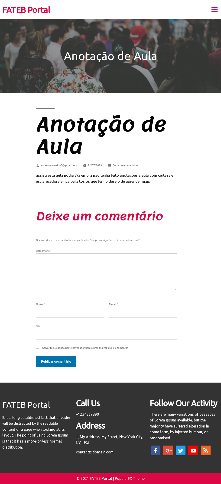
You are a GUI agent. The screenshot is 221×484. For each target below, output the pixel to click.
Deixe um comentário (125, 165)
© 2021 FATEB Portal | (96, 478)
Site (38, 326)
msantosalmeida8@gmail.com (59, 165)
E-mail (113, 304)
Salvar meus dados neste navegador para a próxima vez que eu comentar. (85, 347)
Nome (40, 304)
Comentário (44, 250)
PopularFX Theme (130, 478)
